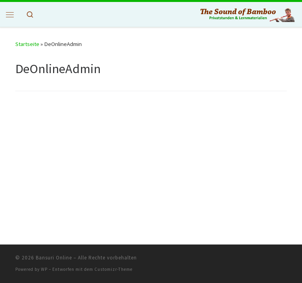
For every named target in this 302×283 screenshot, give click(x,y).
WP (44, 269)
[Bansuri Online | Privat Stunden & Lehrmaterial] (247, 13)
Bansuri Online (54, 257)
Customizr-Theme (113, 269)
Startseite (27, 44)
